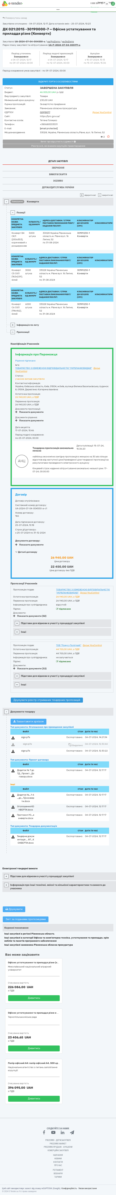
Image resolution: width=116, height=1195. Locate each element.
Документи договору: (27, 540)
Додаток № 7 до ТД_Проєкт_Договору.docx (25, 773)
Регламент (58, 1170)
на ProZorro (53, 41)
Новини (58, 1158)
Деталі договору (26, 552)
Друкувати (14, 909)
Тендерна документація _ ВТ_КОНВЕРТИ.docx (25, 839)
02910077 (45, 112)
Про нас (58, 1165)
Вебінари (58, 1173)
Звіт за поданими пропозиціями (26, 919)
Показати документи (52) (29, 616)
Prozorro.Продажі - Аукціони (58, 1147)
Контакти (58, 1162)
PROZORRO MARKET (58, 1143)
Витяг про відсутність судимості (58, 141)
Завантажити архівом (28, 721)
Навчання (58, 1155)
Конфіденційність (69, 1188)
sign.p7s (25, 737)
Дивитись (34, 998)
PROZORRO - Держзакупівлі (58, 1140)
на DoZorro (68, 41)
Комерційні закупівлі (58, 1150)
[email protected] (49, 128)
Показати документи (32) (30, 668)
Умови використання (87, 1188)
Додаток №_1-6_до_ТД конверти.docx (25, 798)
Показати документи (29, 412)
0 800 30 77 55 (95, 3)
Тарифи (58, 1177)
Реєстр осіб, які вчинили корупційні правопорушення (58, 146)
